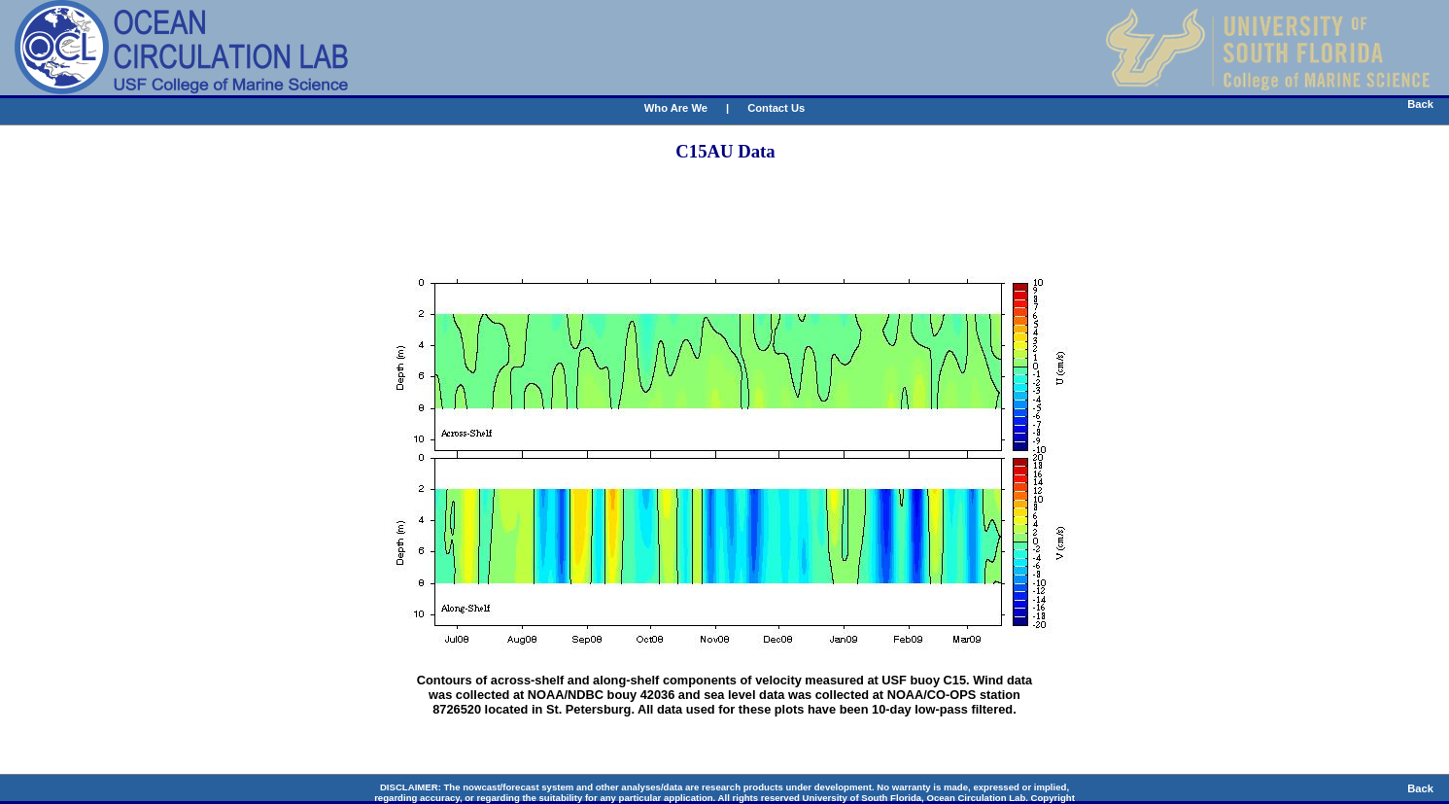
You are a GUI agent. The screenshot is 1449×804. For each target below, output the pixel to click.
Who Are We (675, 108)
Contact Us (776, 108)
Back (1420, 104)
